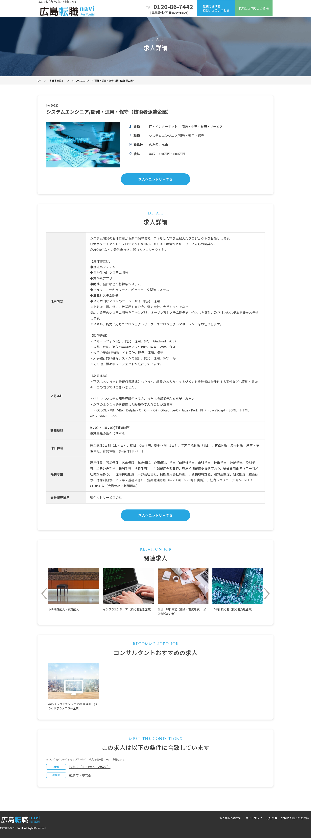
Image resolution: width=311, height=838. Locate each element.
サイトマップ (254, 818)
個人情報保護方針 (230, 818)
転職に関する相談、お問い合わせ (216, 8)
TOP (38, 80)
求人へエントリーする (155, 179)
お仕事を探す (57, 80)
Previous (44, 593)
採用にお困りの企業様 (254, 8)
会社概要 (271, 818)
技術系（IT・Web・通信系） (89, 766)
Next (267, 593)
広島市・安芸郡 (80, 775)
